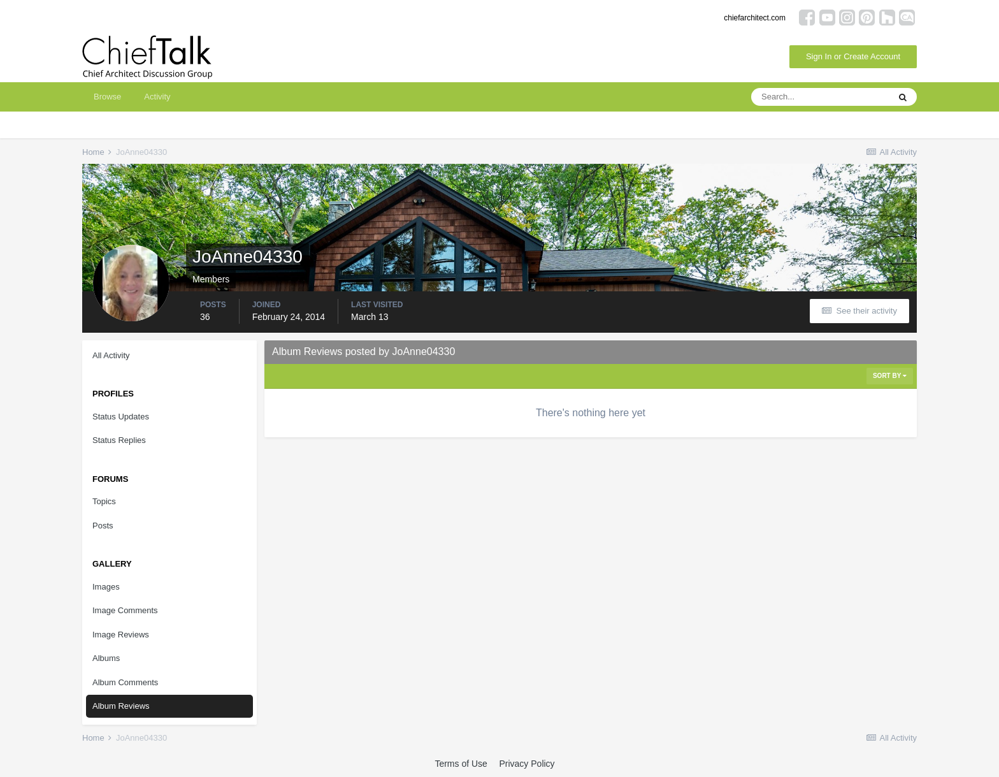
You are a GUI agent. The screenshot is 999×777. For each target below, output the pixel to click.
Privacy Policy (526, 764)
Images (106, 587)
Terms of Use (461, 764)
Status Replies (119, 440)
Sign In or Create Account (853, 56)
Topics (104, 501)
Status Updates (120, 416)
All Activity (111, 355)
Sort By (890, 375)
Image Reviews (120, 634)
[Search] (820, 97)
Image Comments (125, 610)
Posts (102, 525)
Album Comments (125, 682)
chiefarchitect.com (755, 17)
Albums (106, 658)
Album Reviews (121, 706)
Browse (107, 96)
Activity (157, 96)
